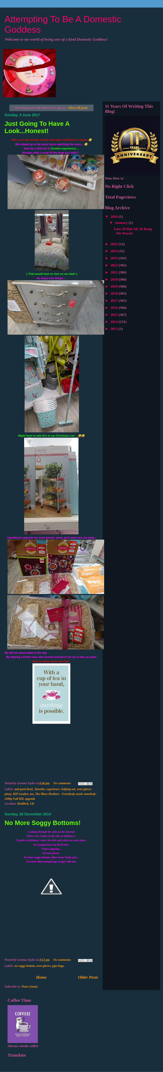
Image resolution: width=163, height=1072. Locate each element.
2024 (114, 251)
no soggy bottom (24, 965)
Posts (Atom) (30, 986)
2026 (114, 216)
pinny (8, 794)
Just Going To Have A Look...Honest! (37, 127)
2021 (114, 272)
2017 (114, 300)
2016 (114, 308)
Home (41, 977)
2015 (114, 315)
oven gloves (84, 789)
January (122, 223)
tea (32, 794)
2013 (114, 329)
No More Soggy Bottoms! (43, 822)
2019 (114, 286)
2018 (114, 293)
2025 (114, 244)
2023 (114, 258)
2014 (114, 322)
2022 (114, 265)
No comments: (62, 783)
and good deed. (23, 789)
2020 (114, 279)
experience (53, 789)
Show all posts (78, 108)
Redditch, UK (25, 803)
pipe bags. (58, 965)
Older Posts (88, 977)
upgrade (30, 798)
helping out (68, 789)
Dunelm (40, 789)
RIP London (20, 794)
